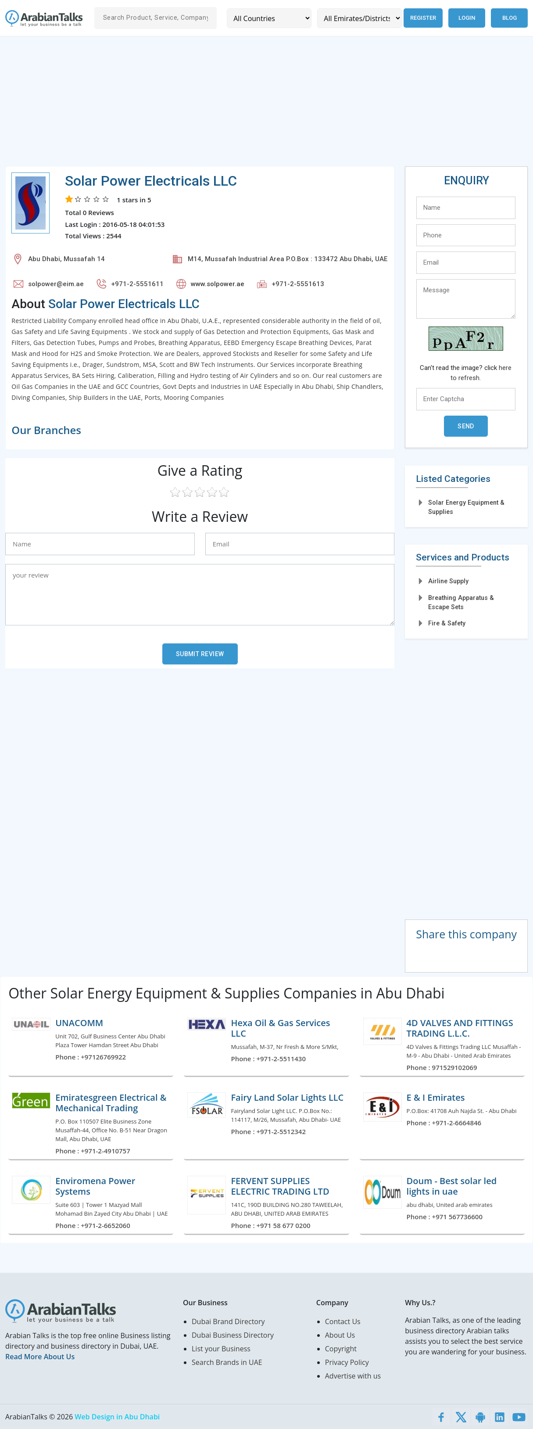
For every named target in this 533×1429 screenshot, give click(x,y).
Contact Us (343, 1321)
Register (423, 17)
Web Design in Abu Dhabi (117, 1417)
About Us (340, 1335)
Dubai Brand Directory (228, 1321)
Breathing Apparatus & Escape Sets (461, 602)
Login (466, 17)
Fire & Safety (446, 623)
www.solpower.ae (217, 284)
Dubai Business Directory (233, 1335)
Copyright (341, 1349)
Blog (509, 17)
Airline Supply (448, 581)
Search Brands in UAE (227, 1362)
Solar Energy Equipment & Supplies (466, 507)
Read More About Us (40, 1356)
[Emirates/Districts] (359, 18)
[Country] (269, 18)
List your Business (221, 1349)
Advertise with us (353, 1376)
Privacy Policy (347, 1362)
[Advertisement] (266, 104)
